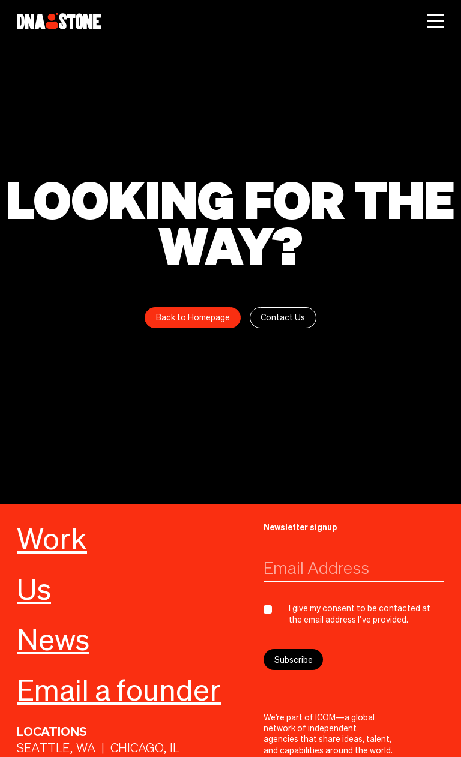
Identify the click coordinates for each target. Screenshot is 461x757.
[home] (59, 21)
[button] (435, 21)
